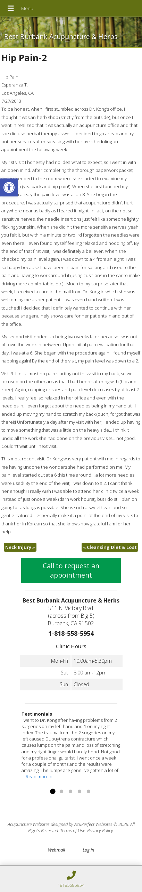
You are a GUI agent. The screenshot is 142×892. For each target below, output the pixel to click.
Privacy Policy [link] (100, 830)
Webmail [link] (56, 850)
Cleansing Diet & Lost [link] (110, 547)
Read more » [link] (39, 776)
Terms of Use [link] (72, 830)
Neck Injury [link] (20, 547)
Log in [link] (88, 850)
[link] (9, 187)
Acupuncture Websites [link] (29, 824)
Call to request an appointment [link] (71, 570)
